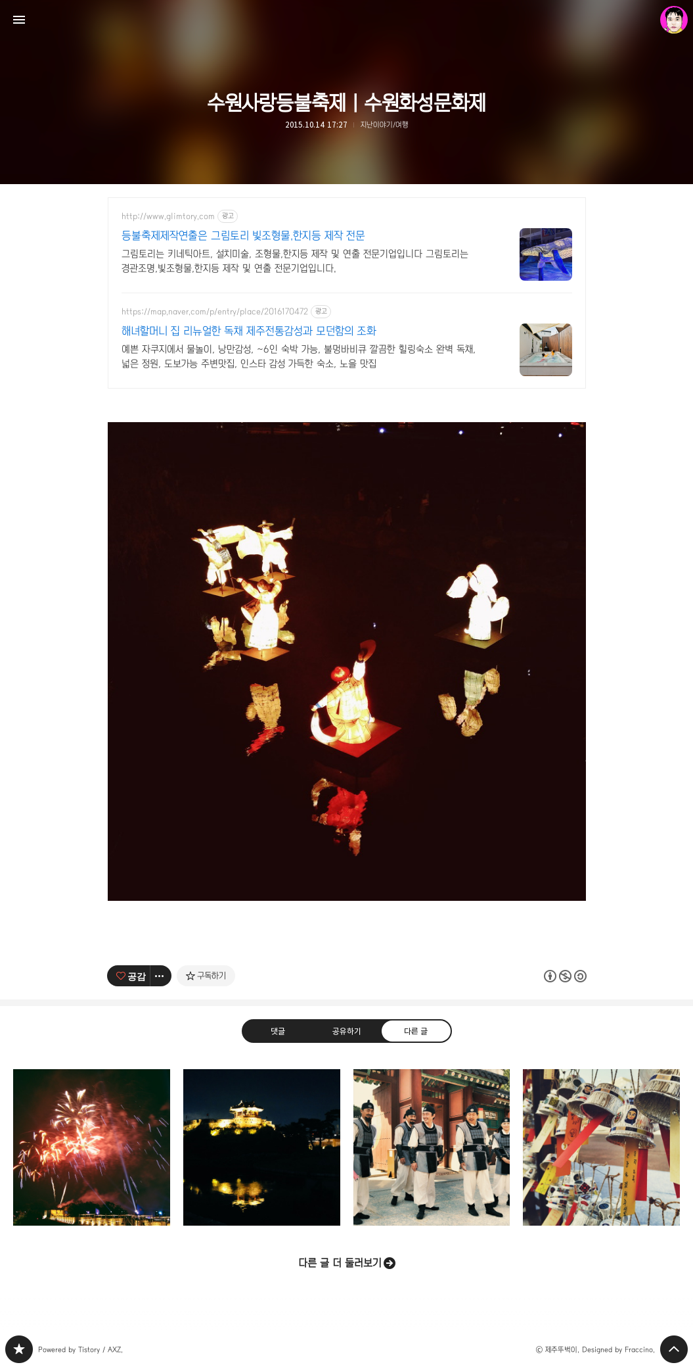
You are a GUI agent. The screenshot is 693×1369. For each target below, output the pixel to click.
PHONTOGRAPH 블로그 (19, 1349)
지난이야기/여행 (385, 124)
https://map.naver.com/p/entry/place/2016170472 (215, 311)
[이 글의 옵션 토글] (160, 975)
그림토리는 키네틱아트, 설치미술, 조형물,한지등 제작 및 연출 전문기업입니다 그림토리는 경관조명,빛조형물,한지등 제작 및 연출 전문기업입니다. (295, 261)
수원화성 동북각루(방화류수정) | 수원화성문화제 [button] (261, 1147)
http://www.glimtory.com (168, 216)
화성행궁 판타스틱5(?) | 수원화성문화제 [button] (431, 1147)
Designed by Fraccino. (618, 1349)
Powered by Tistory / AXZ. (80, 1349)
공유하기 (346, 1030)
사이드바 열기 (19, 20)
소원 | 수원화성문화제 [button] (601, 1147)
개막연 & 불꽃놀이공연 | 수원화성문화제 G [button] (91, 1147)
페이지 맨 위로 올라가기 (674, 1349)
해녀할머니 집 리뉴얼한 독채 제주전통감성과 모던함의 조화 (249, 331)
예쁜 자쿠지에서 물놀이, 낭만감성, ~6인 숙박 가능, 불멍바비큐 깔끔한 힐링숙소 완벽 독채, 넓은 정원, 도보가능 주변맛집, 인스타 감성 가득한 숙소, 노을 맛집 (299, 356)
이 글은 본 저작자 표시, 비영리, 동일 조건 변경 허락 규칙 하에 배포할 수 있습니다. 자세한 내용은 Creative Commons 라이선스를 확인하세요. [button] (565, 975)
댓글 (277, 1030)
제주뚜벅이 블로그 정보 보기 (674, 20)
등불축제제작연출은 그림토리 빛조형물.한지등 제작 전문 (243, 235)
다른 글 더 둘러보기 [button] (340, 1262)
